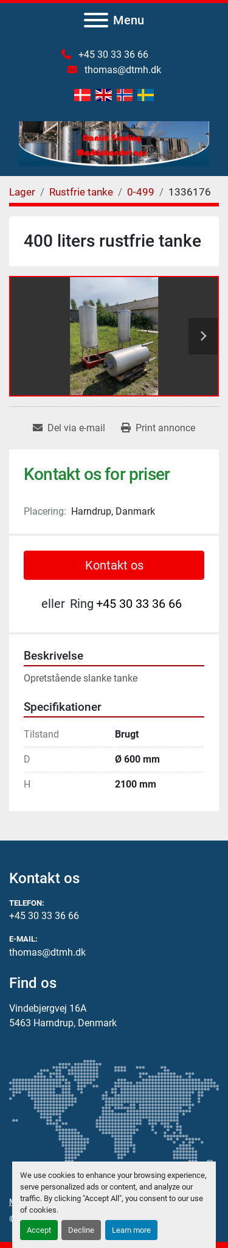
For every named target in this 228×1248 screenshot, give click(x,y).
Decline (81, 1230)
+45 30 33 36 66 (112, 54)
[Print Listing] (158, 428)
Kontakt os (114, 565)
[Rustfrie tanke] (81, 192)
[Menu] (96, 20)
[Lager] (22, 192)
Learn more (131, 1230)
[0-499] (140, 192)
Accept (39, 1230)
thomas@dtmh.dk (121, 70)
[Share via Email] (69, 428)
